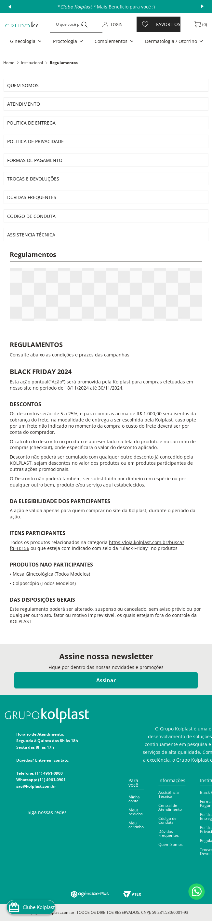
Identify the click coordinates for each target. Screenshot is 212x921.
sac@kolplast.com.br (36, 786)
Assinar (106, 680)
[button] (26, 41)
